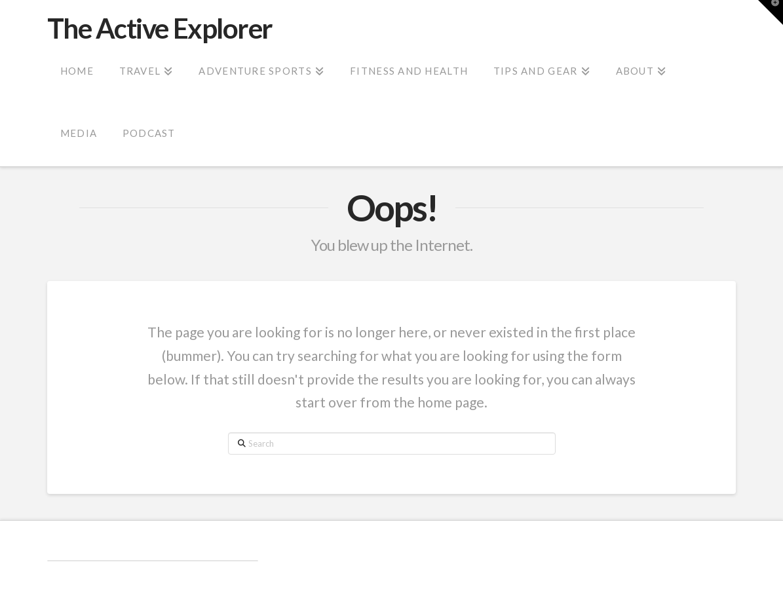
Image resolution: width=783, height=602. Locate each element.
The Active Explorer (160, 28)
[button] (770, 12)
